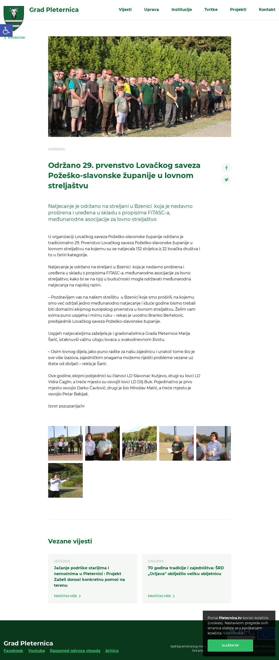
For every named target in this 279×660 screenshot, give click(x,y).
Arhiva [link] (112, 650)
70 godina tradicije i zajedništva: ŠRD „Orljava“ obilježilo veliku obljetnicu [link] (186, 571)
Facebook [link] (13, 650)
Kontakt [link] (267, 9)
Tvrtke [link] (211, 9)
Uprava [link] (151, 9)
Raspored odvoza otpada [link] (75, 650)
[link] (6, 30)
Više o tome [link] (233, 633)
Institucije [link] (182, 9)
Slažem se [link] (230, 645)
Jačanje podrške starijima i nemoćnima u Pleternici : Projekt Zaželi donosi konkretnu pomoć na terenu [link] (89, 577)
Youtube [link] (36, 650)
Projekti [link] (238, 9)
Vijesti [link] (125, 9)
